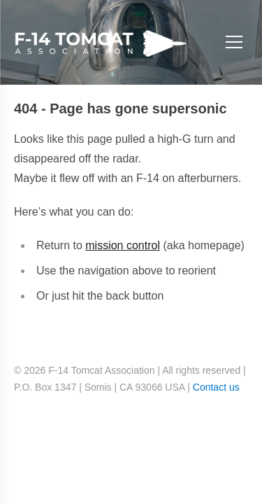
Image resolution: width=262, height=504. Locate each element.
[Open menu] (234, 42)
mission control (122, 245)
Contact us (216, 387)
